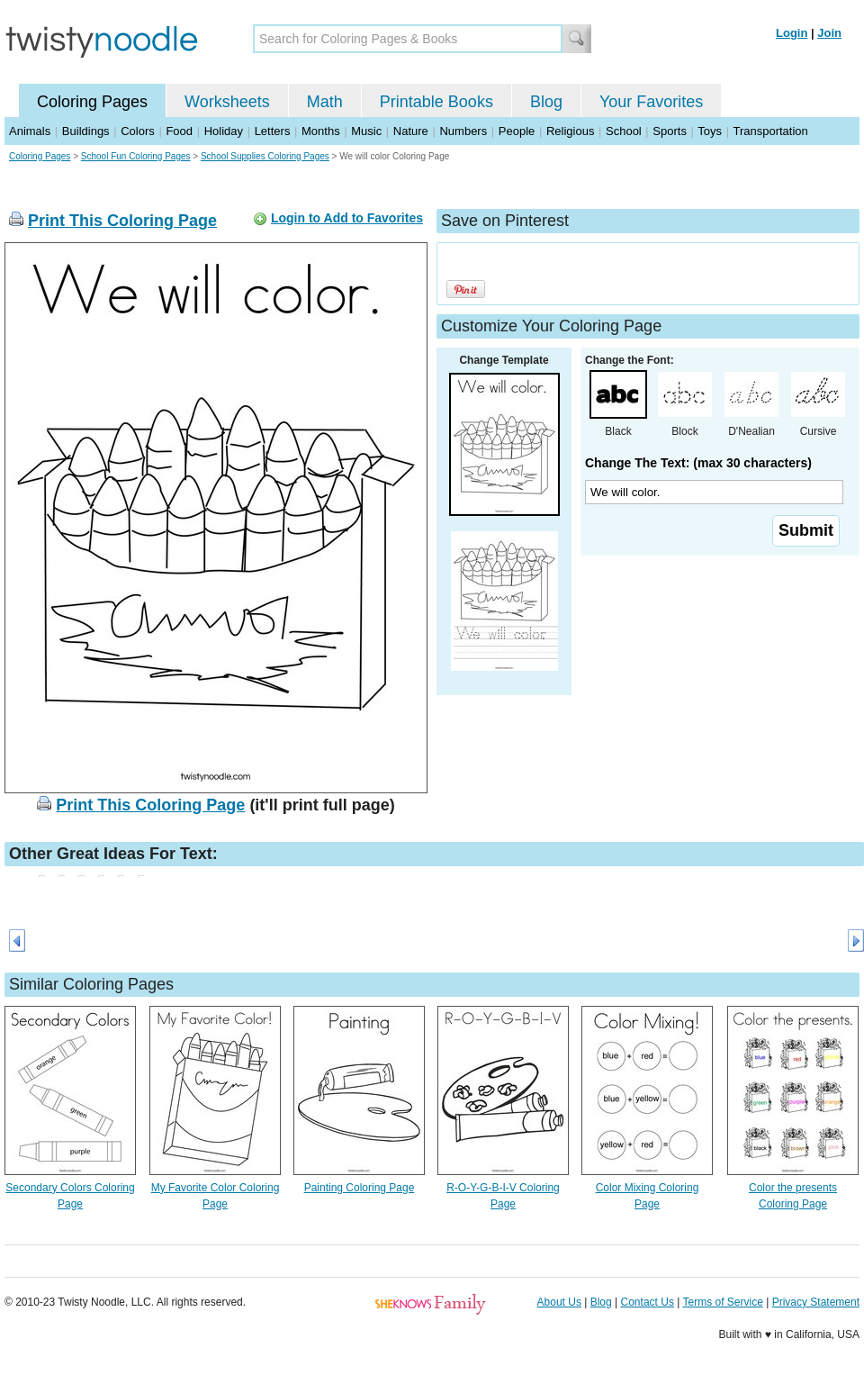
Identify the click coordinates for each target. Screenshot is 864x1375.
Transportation (770, 131)
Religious (570, 131)
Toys (710, 131)
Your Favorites (651, 102)
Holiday (223, 131)
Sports (669, 131)
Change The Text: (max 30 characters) (698, 463)
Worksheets (227, 102)
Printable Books (436, 102)
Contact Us (647, 1302)
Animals (29, 131)
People (517, 131)
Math (325, 102)
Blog (546, 102)
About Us (559, 1302)
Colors (138, 131)
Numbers (463, 131)
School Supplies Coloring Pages (265, 156)
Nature (410, 131)
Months (321, 131)
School (624, 131)
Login (791, 33)
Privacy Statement (816, 1302)
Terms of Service (722, 1302)
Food (179, 131)
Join (829, 33)
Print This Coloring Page (122, 221)
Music (366, 131)
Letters (273, 131)
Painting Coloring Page (359, 1187)
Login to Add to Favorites (347, 218)
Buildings (86, 131)
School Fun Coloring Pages (136, 156)
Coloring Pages (92, 102)
